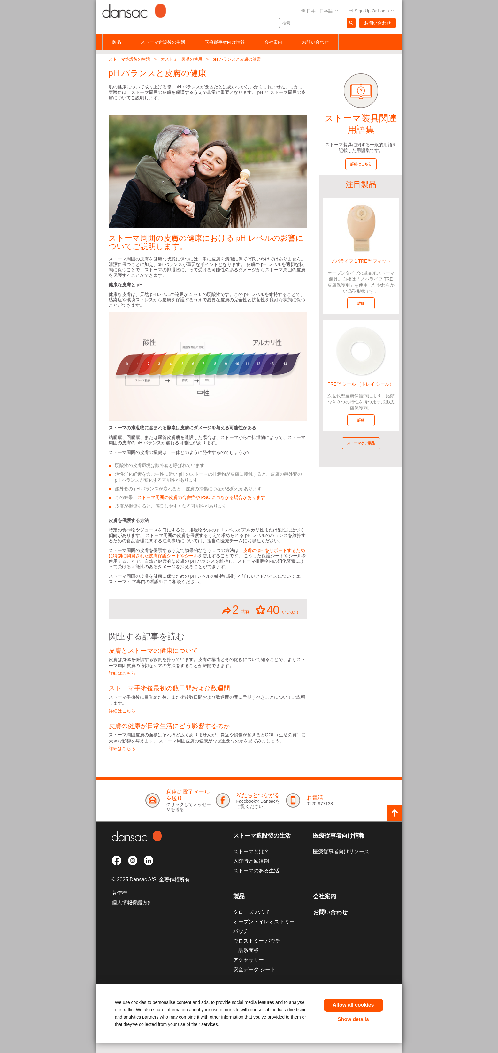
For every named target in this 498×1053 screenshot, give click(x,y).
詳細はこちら (122, 673)
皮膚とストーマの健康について (153, 650)
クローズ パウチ (251, 912)
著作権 (119, 893)
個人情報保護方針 (132, 902)
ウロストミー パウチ (256, 941)
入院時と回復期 (251, 861)
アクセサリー (248, 960)
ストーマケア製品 (361, 443)
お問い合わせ (377, 23)
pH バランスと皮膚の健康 (237, 59)
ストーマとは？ (251, 851)
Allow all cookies (353, 1005)
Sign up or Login (372, 11)
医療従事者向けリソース (341, 851)
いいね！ (278, 609)
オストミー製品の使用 (181, 59)
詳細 (360, 303)
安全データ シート (254, 969)
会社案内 (273, 42)
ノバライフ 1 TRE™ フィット (361, 261)
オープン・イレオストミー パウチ (264, 926)
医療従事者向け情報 (225, 42)
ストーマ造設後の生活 (163, 42)
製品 (116, 42)
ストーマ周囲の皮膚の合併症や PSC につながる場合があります (201, 497)
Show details (353, 1019)
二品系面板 (246, 950)
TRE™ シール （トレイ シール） (361, 384)
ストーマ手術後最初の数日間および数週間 (169, 688)
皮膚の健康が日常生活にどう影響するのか (169, 725)
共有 (235, 610)
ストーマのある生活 (256, 870)
